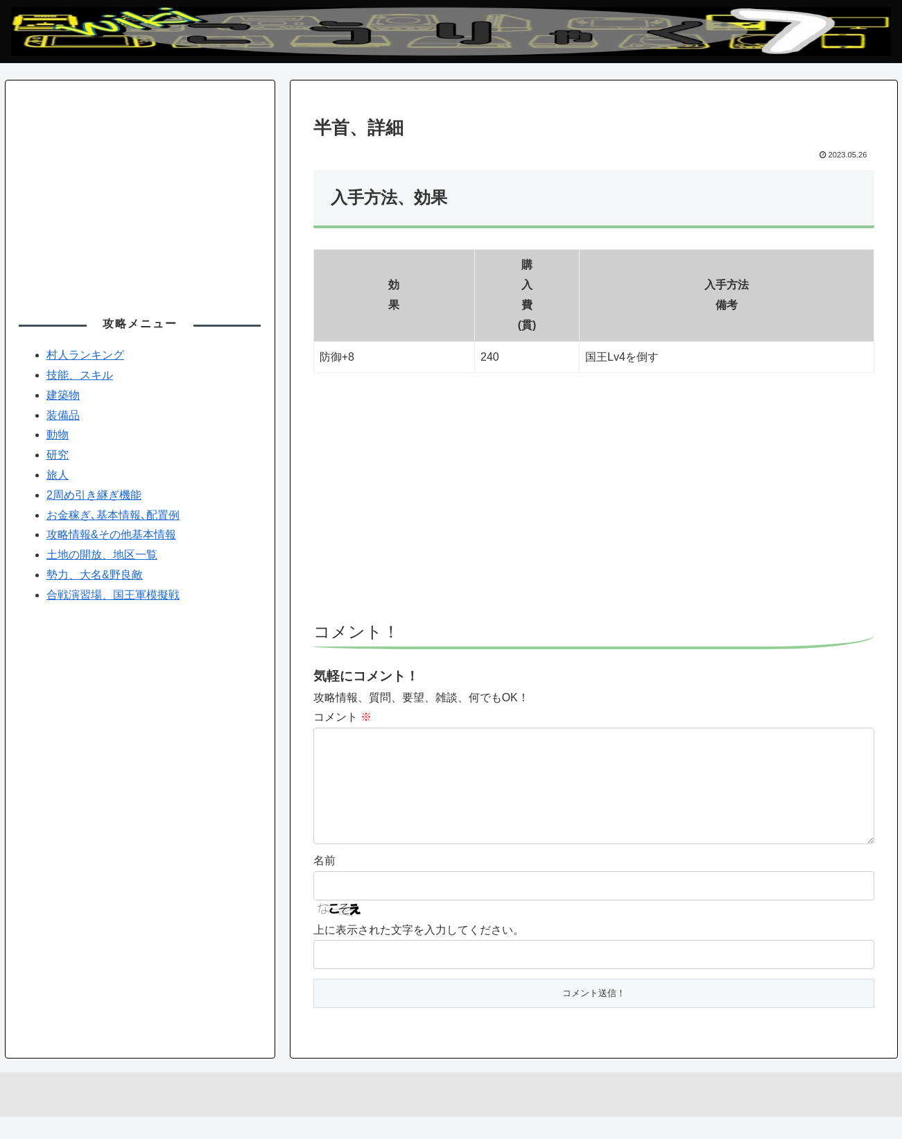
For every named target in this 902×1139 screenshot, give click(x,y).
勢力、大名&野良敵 (94, 575)
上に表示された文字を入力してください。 (418, 952)
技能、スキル (79, 375)
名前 (324, 883)
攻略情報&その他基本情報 (111, 534)
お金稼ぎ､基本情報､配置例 (113, 515)
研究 (57, 455)
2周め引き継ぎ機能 (93, 495)
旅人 (57, 475)
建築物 (63, 395)
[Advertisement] (593, 503)
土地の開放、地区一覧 (101, 554)
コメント (342, 717)
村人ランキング (85, 355)
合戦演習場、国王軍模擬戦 (113, 595)
